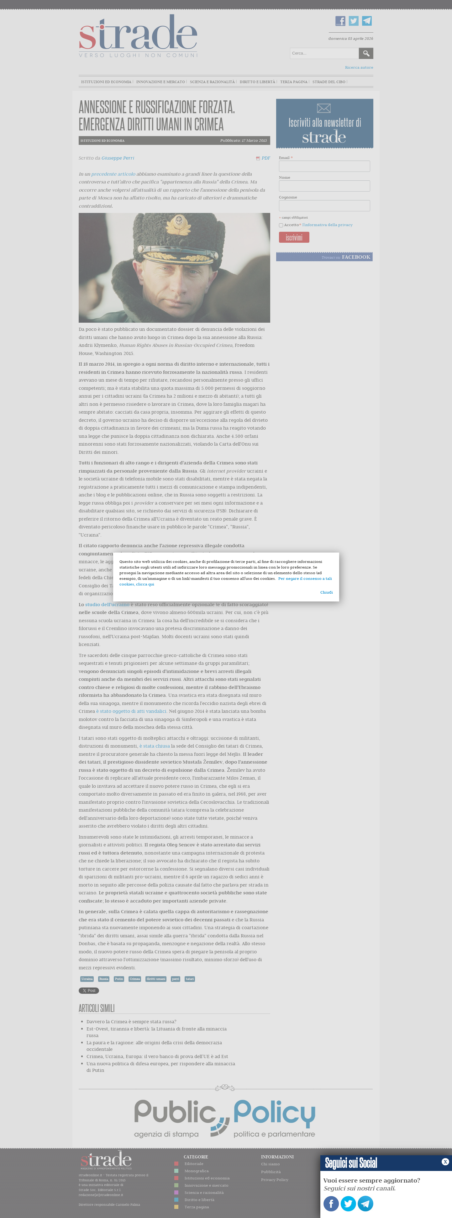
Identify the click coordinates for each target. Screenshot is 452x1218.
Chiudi (326, 592)
